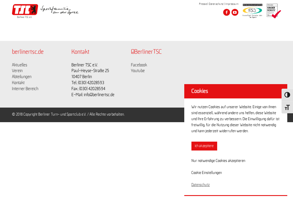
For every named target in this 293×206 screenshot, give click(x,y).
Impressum (232, 4)
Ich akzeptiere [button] (204, 146)
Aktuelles (19, 65)
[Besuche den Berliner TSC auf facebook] (226, 12)
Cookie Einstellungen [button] (206, 173)
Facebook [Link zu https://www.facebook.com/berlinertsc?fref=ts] (139, 65)
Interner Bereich (25, 88)
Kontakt (18, 82)
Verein (17, 70)
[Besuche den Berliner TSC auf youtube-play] (234, 12)
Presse (203, 4)
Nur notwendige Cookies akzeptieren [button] (218, 161)
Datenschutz (216, 4)
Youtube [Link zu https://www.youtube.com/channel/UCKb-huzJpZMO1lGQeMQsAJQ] (138, 70)
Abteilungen (21, 76)
